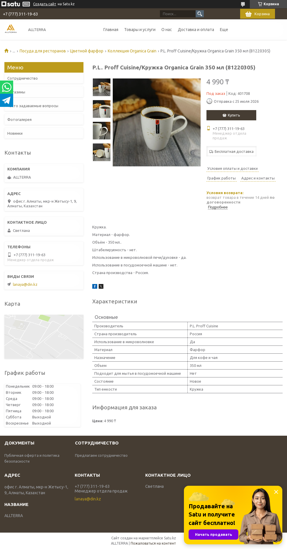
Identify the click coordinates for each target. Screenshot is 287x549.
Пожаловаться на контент (153, 543)
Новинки (15, 133)
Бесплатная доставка (234, 151)
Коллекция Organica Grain (132, 51)
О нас (166, 29)
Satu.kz (170, 538)
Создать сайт (44, 4)
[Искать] (200, 13)
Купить (234, 115)
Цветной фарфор (86, 51)
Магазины (16, 92)
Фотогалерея (19, 119)
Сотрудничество (22, 78)
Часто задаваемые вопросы (32, 106)
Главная (110, 29)
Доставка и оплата (196, 29)
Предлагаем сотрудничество (101, 455)
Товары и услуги (140, 29)
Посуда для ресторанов (43, 51)
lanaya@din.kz (25, 284)
